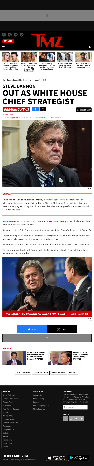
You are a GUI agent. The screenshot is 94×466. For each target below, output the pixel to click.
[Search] (90, 47)
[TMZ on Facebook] (4, 35)
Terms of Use (8, 402)
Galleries (6, 433)
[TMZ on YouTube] (76, 418)
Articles (6, 412)
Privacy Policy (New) (10, 399)
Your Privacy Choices (11, 409)
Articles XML (8, 416)
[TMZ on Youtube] (16, 35)
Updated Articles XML (11, 423)
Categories (7, 426)
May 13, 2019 (47, 117)
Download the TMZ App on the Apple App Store (56, 458)
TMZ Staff (9, 114)
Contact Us (37, 395)
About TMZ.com (9, 395)
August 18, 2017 (16, 117)
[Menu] (3, 47)
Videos (5, 447)
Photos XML (7, 443)
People (5, 436)
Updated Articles (9, 419)
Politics (73, 372)
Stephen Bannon (40, 372)
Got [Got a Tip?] (8, 41)
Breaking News (58, 372)
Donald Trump (23, 372)
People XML (7, 440)
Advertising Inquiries (41, 406)
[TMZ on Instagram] (22, 35)
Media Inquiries (39, 409)
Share (32, 329)
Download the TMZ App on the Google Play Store (78, 458)
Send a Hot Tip (38, 399)
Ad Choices (7, 406)
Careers (36, 402)
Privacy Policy (68, 402)
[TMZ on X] (10, 35)
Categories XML (9, 430)
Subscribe (85, 407)
